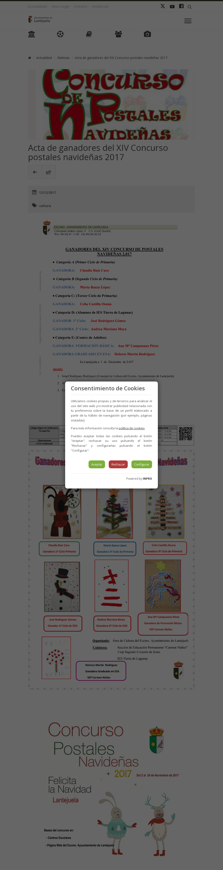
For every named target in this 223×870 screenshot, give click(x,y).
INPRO (147, 479)
